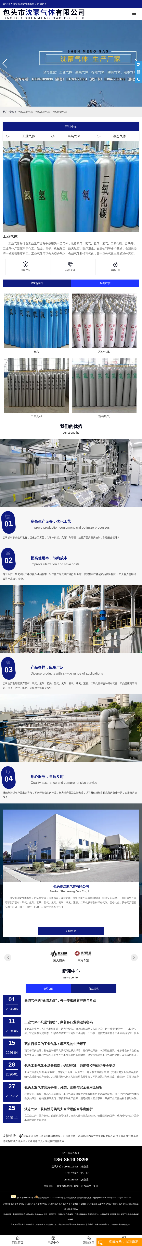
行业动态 (94, 988)
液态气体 (119, 136)
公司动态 (48, 988)
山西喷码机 (82, 1136)
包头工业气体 (25, 111)
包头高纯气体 (42, 111)
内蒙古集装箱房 (96, 1136)
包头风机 (121, 1136)
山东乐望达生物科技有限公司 (49, 1136)
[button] (5, 63)
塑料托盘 (111, 1136)
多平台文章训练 (28, 1141)
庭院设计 (28, 1136)
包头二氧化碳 (91, 1204)
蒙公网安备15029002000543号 (50, 1198)
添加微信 (88, 1240)
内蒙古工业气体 (104, 1204)
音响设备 (70, 1136)
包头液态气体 (59, 111)
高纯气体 (73, 136)
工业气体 (28, 136)
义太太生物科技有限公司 (51, 1141)
